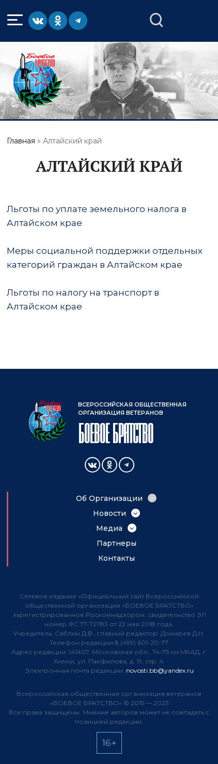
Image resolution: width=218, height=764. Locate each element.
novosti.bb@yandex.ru (160, 670)
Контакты (116, 558)
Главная (21, 140)
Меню (16, 20)
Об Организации (109, 498)
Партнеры (116, 543)
